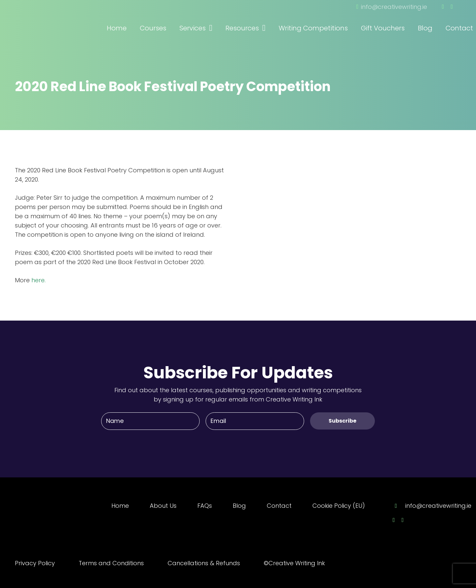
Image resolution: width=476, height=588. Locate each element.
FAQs (204, 506)
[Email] (255, 421)
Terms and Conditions (111, 563)
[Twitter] (452, 7)
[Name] (150, 421)
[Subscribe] (342, 420)
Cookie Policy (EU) (338, 506)
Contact (279, 506)
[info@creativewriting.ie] (399, 505)
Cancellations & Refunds (204, 563)
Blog (239, 506)
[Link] (51, 19)
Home (120, 506)
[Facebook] (443, 7)
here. (38, 280)
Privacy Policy (35, 563)
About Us (163, 506)
